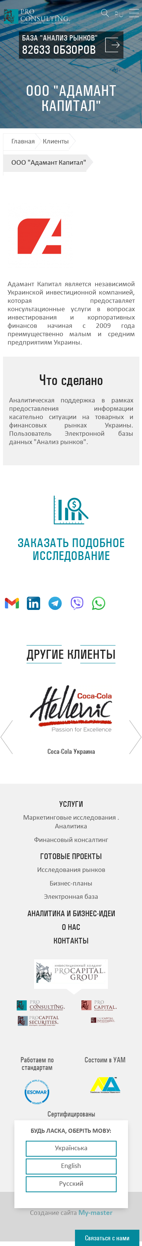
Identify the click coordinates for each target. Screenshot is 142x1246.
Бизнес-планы (71, 883)
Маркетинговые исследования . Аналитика (71, 822)
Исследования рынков (71, 870)
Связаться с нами (107, 1238)
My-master (95, 1216)
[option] (71, 720)
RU (119, 14)
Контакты (71, 941)
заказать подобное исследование (71, 549)
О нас (71, 927)
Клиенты (56, 141)
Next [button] (135, 737)
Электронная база (71, 897)
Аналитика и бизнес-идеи (71, 913)
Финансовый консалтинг (71, 840)
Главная (23, 141)
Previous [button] (6, 737)
